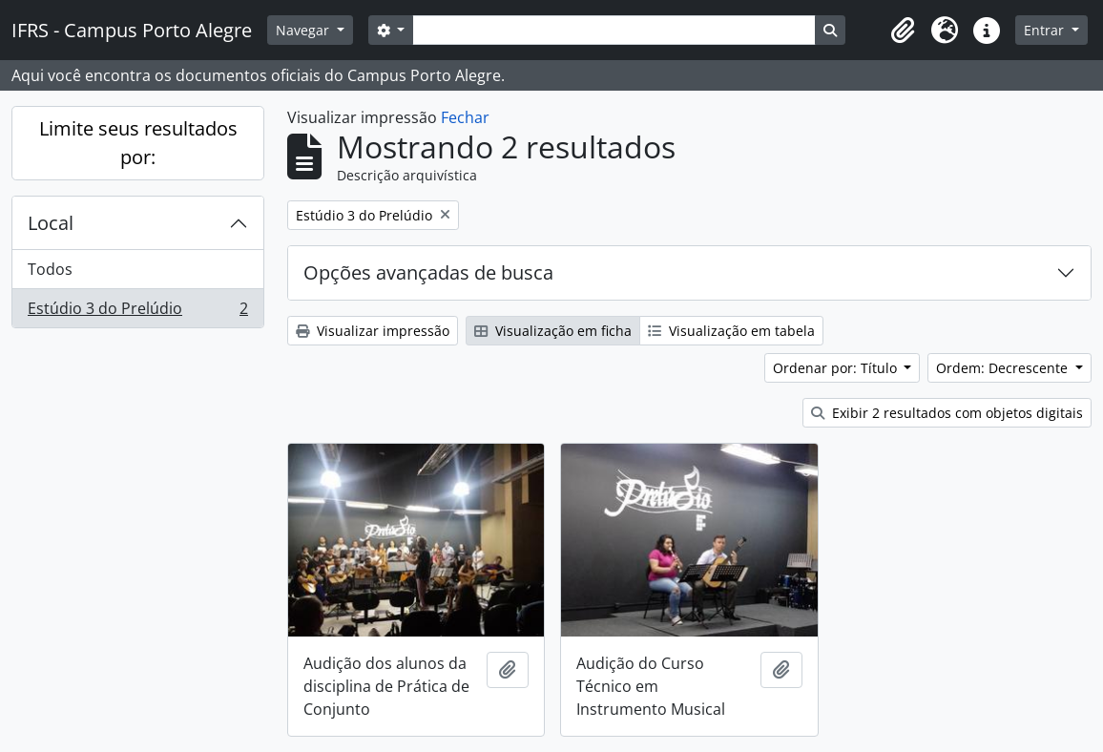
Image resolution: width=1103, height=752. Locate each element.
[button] (903, 31)
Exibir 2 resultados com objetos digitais (947, 413)
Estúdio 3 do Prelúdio (137, 312)
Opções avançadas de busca (428, 272)
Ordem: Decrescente (1004, 368)
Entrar (1046, 30)
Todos (50, 269)
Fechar (465, 117)
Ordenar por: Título (837, 368)
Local (50, 223)
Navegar (304, 30)
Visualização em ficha (553, 331)
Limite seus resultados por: (138, 142)
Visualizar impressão (372, 331)
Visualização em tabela (731, 331)
